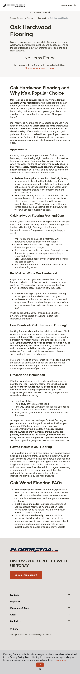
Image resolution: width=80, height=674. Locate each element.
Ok (40, 665)
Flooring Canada (16, 18)
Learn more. (59, 660)
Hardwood (42, 18)
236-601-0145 (66, 5)
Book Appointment (26, 575)
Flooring (30, 18)
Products (40, 595)
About (40, 614)
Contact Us (40, 621)
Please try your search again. (40, 68)
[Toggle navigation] (74, 5)
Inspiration (40, 601)
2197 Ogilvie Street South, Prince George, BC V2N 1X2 (31, 635)
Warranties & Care (40, 608)
